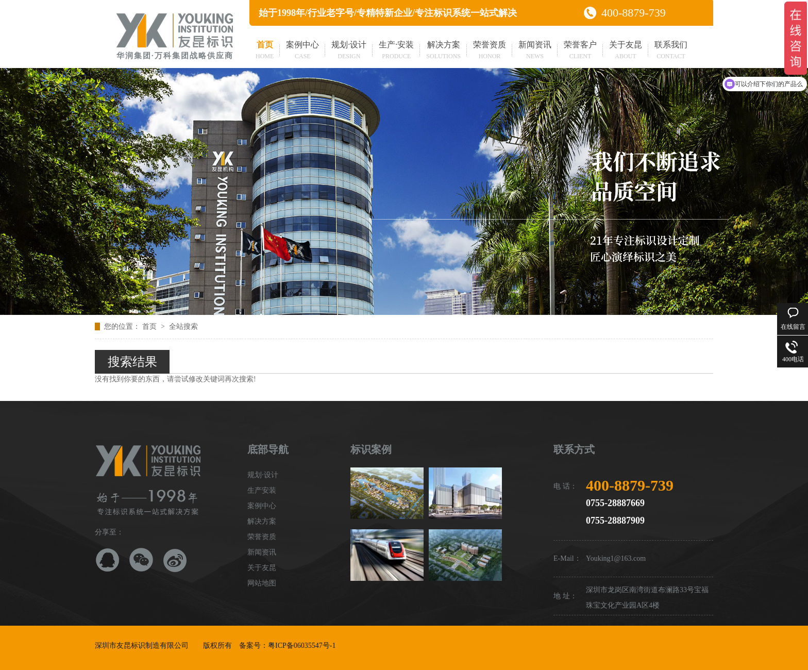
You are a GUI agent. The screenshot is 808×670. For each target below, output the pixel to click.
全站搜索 (183, 326)
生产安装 (261, 490)
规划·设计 (348, 51)
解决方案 (443, 51)
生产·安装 (396, 51)
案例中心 (302, 51)
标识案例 (371, 449)
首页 (265, 51)
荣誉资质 (489, 51)
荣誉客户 (580, 51)
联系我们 (670, 51)
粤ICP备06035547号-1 (301, 645)
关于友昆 (625, 51)
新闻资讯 (534, 51)
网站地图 (261, 583)
